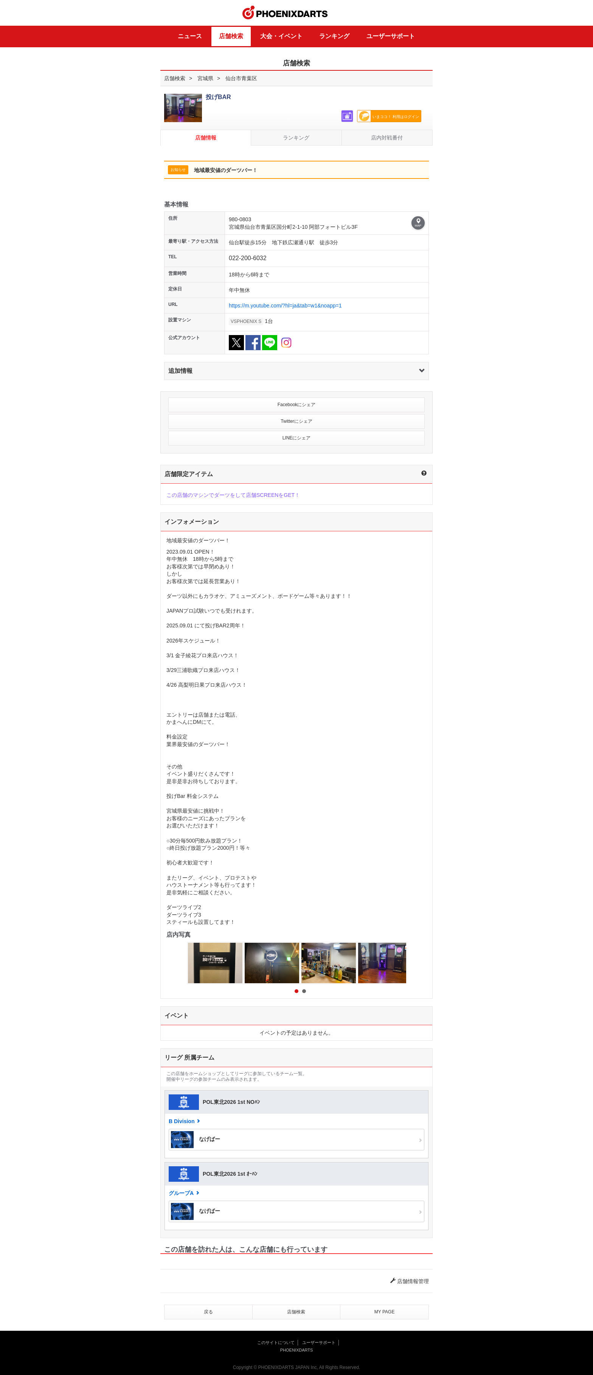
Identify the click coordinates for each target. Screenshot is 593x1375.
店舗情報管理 (409, 1281)
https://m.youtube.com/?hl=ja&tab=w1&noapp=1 (285, 306)
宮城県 (205, 78)
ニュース (190, 36)
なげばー (195, 1139)
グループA (181, 1193)
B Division (181, 1121)
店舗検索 (231, 36)
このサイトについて (276, 1342)
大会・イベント (281, 36)
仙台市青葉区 (241, 78)
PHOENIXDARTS (285, 13)
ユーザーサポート (390, 36)
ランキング (334, 36)
